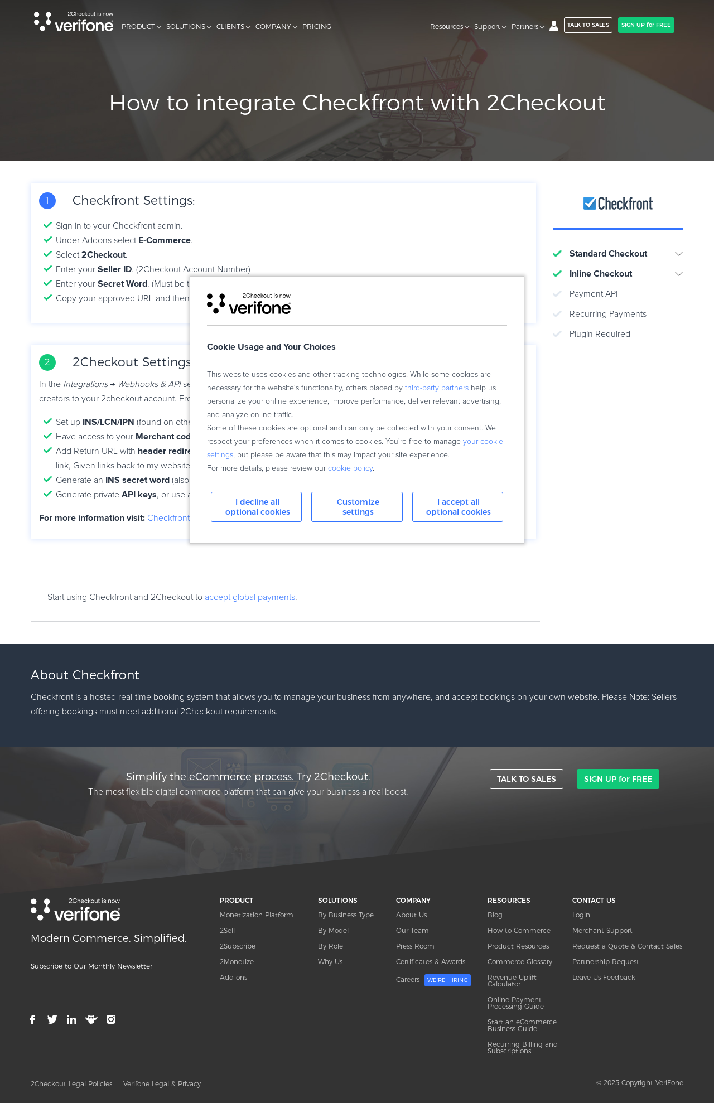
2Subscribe (237, 946)
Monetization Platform (256, 915)
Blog (495, 915)
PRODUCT (138, 27)
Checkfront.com (178, 518)
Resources (446, 27)
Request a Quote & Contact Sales (627, 946)
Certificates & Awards (430, 961)
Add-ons (233, 977)
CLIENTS (230, 27)
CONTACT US (594, 900)
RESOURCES (509, 900)
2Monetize (237, 961)
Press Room (415, 946)
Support (487, 27)
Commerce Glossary (520, 961)
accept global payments (250, 597)
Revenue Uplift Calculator (512, 980)
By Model (333, 930)
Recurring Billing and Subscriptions (523, 1047)
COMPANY (273, 27)
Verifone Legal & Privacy (162, 1084)
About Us (411, 915)
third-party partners (437, 388)
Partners (525, 27)
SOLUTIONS (185, 27)
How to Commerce (519, 930)
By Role (330, 946)
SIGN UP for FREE (646, 24)
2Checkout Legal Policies (71, 1084)
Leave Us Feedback (603, 977)
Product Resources (518, 946)
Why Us (330, 961)
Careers (433, 980)
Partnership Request (605, 961)
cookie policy (350, 468)
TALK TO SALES (588, 24)
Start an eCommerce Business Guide (522, 1025)
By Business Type (346, 915)
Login (581, 915)
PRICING (316, 27)
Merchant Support (602, 930)
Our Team (412, 930)
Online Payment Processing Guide (516, 1002)
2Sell (227, 930)
